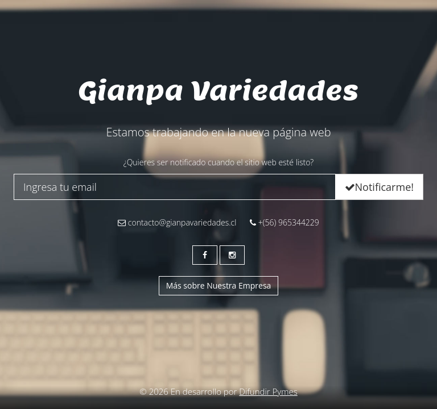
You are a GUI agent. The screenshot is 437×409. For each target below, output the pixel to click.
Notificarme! (379, 187)
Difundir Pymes (268, 391)
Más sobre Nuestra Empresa (218, 285)
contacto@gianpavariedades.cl (177, 222)
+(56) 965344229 (284, 222)
